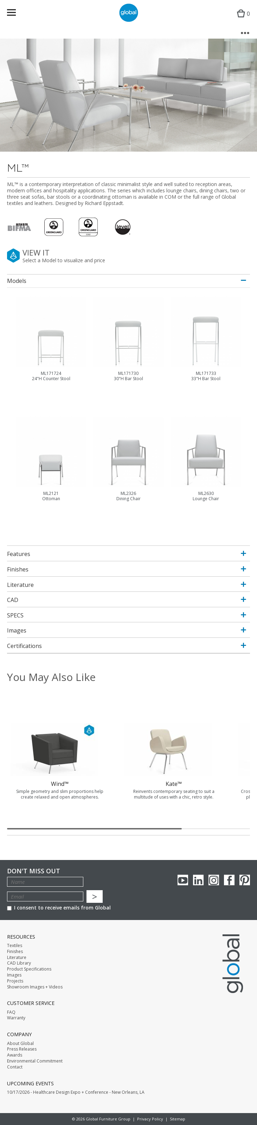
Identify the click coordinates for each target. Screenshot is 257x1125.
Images (14, 975)
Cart (241, 19)
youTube (183, 880)
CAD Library (19, 963)
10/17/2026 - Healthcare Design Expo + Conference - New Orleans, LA (75, 1092)
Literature (16, 957)
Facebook (229, 880)
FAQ (11, 1012)
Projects (15, 981)
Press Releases (22, 1049)
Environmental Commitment (35, 1061)
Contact (15, 1067)
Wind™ (60, 784)
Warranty (16, 1018)
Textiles (14, 945)
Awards (14, 1055)
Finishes (15, 951)
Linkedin (198, 880)
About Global (20, 1043)
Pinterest (244, 880)
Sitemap (177, 1118)
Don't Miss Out (33, 871)
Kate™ (174, 784)
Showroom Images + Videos (35, 987)
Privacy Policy (150, 1118)
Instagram (213, 880)
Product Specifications (29, 969)
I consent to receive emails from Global (59, 907)
